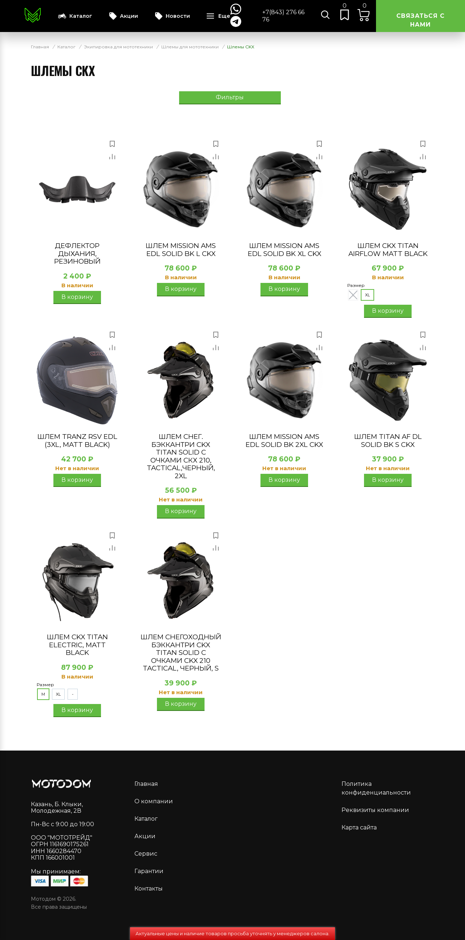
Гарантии (148, 871)
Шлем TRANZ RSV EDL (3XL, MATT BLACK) (77, 440)
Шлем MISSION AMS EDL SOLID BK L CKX (181, 249)
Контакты (148, 888)
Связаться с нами (420, 20)
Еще (224, 16)
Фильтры (230, 97)
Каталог (75, 16)
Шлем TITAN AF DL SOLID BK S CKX (388, 440)
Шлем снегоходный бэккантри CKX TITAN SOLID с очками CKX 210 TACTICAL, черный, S (181, 652)
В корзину (77, 296)
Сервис (145, 853)
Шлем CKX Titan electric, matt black (77, 645)
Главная (146, 783)
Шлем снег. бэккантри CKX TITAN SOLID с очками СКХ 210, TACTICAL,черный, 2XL (181, 456)
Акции (123, 16)
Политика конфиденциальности (376, 788)
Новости (172, 16)
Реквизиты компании (375, 810)
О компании (153, 801)
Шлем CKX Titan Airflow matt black (388, 249)
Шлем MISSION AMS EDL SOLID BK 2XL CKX (284, 440)
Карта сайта (359, 827)
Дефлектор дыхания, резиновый (77, 253)
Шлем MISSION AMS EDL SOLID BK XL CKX (284, 249)
